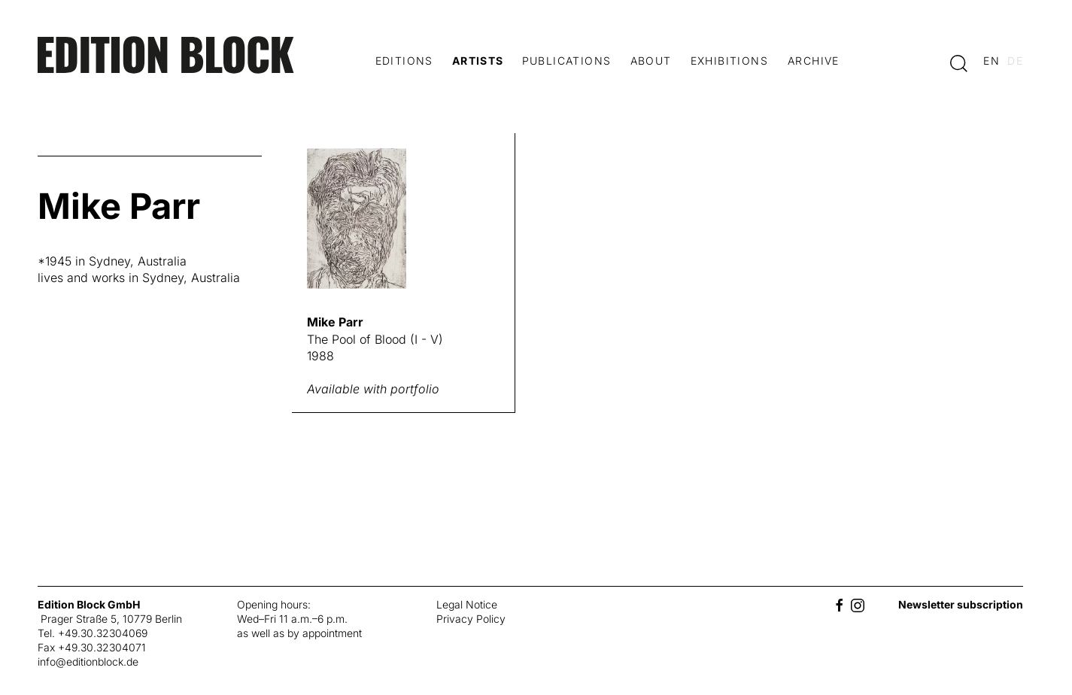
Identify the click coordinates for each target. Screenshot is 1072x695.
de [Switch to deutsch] (1015, 60)
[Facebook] (839, 604)
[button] (959, 62)
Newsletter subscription (960, 604)
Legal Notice (466, 604)
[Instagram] (857, 604)
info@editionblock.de (88, 661)
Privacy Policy (471, 618)
